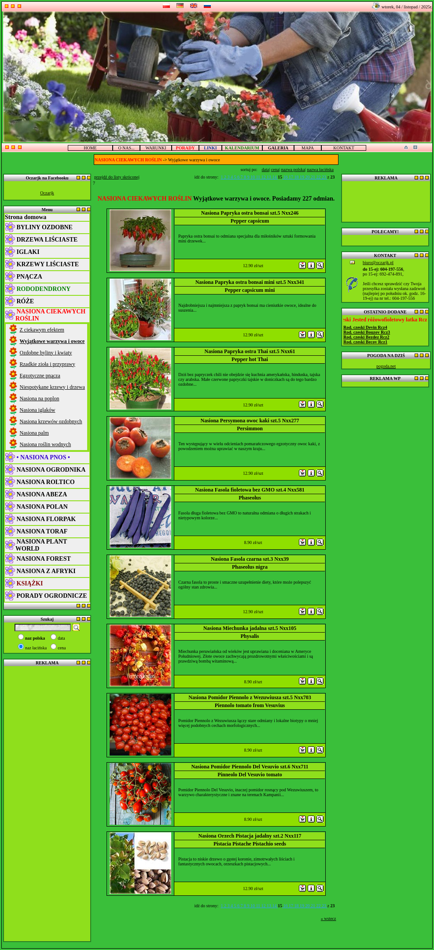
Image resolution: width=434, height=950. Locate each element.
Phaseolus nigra (250, 567)
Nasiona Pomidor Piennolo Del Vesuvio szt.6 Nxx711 (249, 767)
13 (269, 177)
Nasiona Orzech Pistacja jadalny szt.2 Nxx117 (250, 836)
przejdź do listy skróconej (117, 177)
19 (302, 177)
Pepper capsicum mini (250, 290)
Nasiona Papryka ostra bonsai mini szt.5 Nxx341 (250, 282)
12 (264, 177)
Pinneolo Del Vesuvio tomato (249, 774)
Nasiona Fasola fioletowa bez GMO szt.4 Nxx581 (249, 490)
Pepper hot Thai (250, 359)
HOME (90, 147)
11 (258, 177)
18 (297, 177)
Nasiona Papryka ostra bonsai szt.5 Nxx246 (249, 213)
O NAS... (126, 147)
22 (319, 177)
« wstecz (328, 918)
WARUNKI (155, 147)
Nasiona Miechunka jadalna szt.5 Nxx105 (250, 628)
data (265, 169)
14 (275, 177)
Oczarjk (47, 192)
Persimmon (250, 428)
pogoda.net (386, 366)
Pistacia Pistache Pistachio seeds (249, 844)
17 (291, 177)
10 (253, 177)
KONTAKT (343, 147)
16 (285, 177)
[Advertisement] (47, 803)
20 (308, 177)
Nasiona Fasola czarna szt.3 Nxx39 (250, 559)
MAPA (308, 147)
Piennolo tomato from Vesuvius (250, 705)
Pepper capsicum (250, 221)
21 (313, 177)
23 (324, 177)
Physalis (249, 636)
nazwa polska (293, 169)
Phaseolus (250, 498)
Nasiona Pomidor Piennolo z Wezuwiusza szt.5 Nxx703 (249, 697)
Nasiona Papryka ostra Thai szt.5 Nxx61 (250, 351)
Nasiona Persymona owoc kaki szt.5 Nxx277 (250, 420)
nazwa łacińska (320, 169)
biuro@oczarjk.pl (378, 262)
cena (275, 169)
